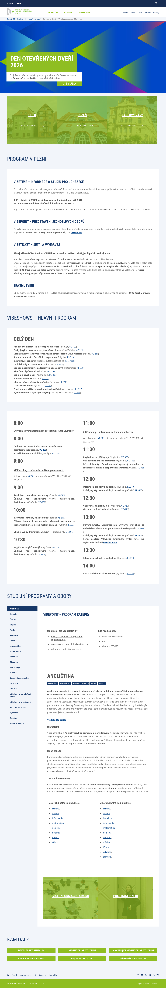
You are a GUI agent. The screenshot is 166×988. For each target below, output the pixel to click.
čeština (55, 808)
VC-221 (79, 350)
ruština (55, 837)
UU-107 (52, 374)
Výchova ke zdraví (18, 707)
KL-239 (80, 367)
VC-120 (72, 346)
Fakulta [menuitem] (126, 13)
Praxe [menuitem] (140, 13)
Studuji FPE (14, 3)
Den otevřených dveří (33, 19)
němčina (56, 827)
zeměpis (107, 856)
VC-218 (45, 378)
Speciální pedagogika (19, 678)
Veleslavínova (110, 542)
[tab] (22, 608)
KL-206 (60, 364)
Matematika (15, 651)
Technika (14, 683)
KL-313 (70, 357)
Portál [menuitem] (133, 13)
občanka (56, 832)
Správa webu (143, 983)
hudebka (107, 818)
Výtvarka (14, 712)
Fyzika (12, 630)
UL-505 (69, 531)
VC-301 (31, 476)
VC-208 (42, 449)
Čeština (13, 619)
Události (20, 19)
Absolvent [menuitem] (85, 12)
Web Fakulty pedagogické (19, 975)
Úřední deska (40, 975)
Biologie (13, 614)
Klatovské (69, 360)
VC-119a (51, 371)
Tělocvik (13, 688)
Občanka (14, 662)
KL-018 (63, 382)
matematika (58, 823)
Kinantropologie (17, 723)
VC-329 (55, 547)
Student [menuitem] (69, 12)
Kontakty (53, 975)
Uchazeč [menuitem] (53, 12)
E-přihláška (69, 84)
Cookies (154, 983)
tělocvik (56, 842)
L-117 (79, 389)
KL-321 (77, 392)
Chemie (13, 640)
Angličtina (14, 609)
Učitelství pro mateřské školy (20, 695)
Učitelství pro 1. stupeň (20, 702)
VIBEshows (76, 232)
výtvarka (107, 852)
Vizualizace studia (56, 719)
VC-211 (94, 353)
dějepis (55, 813)
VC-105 (61, 495)
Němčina (14, 656)
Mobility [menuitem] (156, 13)
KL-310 (61, 517)
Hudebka (14, 635)
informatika (57, 818)
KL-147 (48, 385)
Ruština (13, 672)
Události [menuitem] (148, 13)
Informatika (15, 646)
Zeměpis (13, 718)
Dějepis (13, 624)
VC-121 (55, 453)
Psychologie (15, 667)
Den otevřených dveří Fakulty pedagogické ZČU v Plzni (62, 19)
